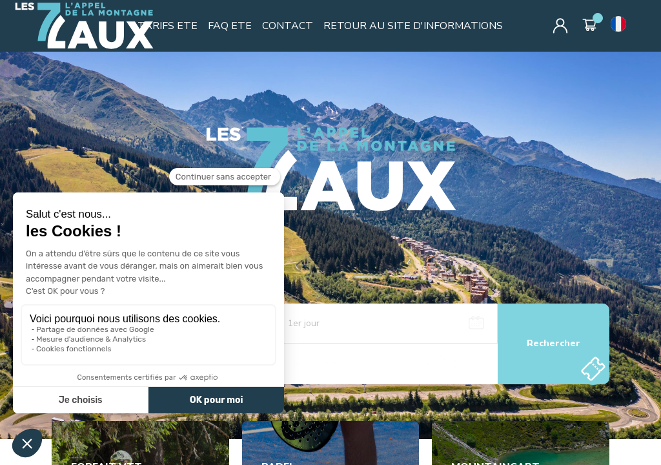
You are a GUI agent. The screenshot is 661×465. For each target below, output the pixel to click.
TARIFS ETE (167, 26)
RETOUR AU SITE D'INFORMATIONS (413, 26)
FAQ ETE (230, 26)
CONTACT (287, 26)
